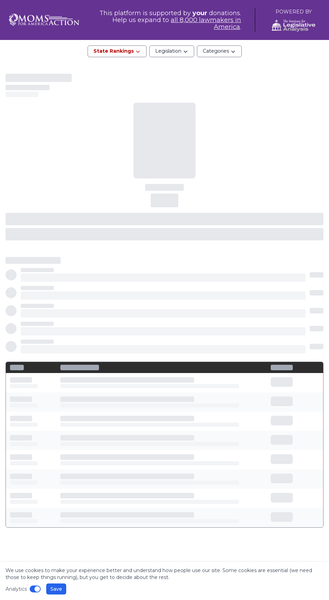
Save (56, 589)
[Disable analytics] (35, 589)
